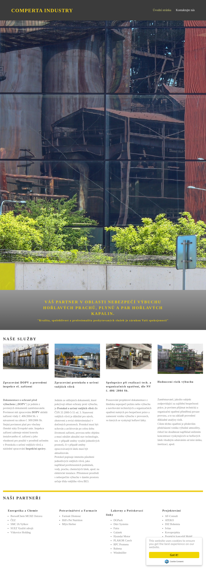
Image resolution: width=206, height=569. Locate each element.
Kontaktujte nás (185, 10)
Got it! (175, 555)
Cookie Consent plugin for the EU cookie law (174, 561)
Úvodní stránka (162, 10)
